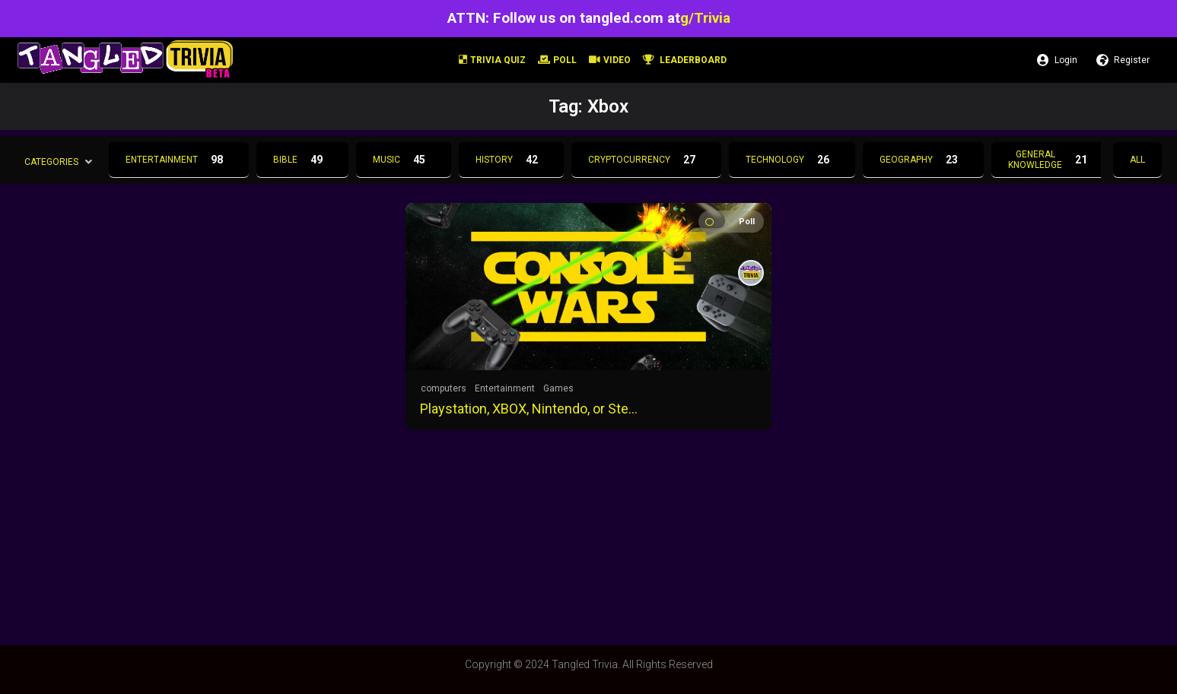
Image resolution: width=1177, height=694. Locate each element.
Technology (792, 160)
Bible (302, 160)
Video (610, 60)
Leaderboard (685, 60)
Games (558, 388)
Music (403, 160)
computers (443, 388)
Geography (923, 160)
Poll (557, 60)
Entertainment (179, 160)
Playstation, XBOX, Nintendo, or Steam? (531, 409)
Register (1123, 60)
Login (1057, 60)
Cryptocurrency (646, 160)
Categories (51, 161)
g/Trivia (705, 18)
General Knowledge (1052, 159)
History (511, 160)
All (1137, 159)
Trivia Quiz (492, 60)
